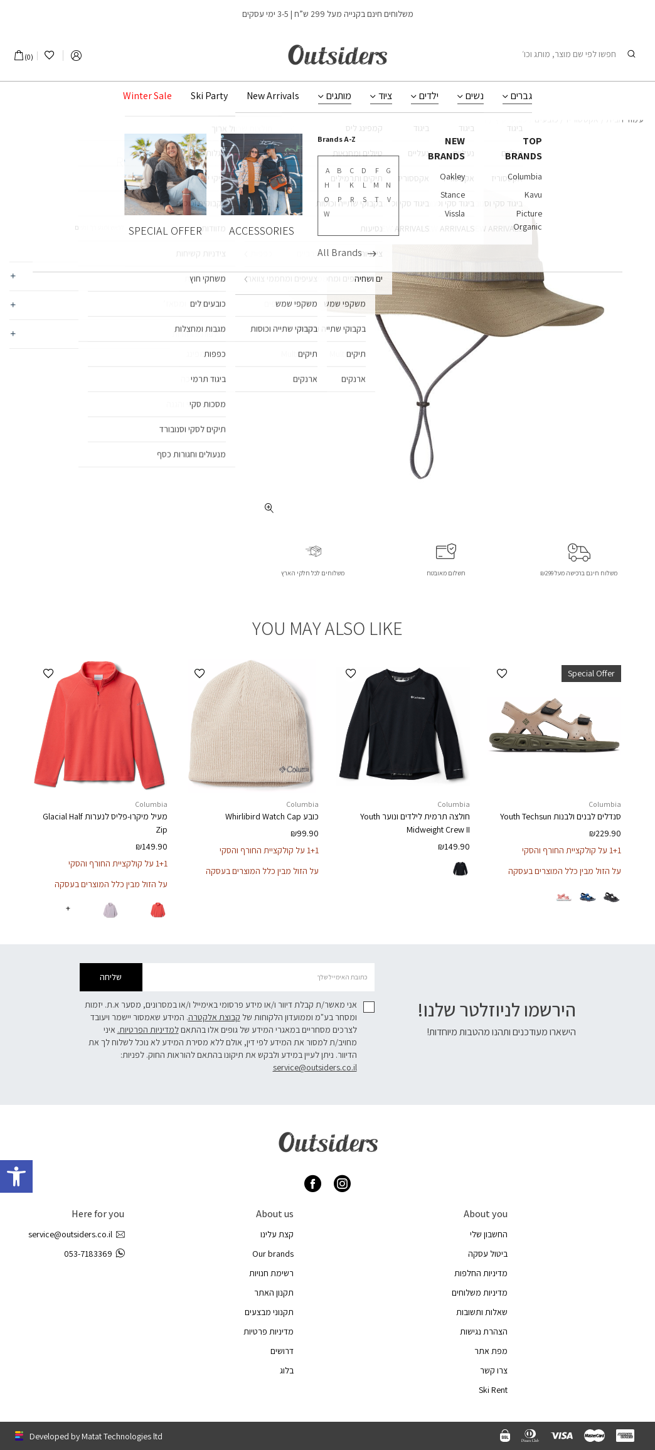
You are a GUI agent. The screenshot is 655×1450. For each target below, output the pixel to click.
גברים (521, 96)
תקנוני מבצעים (269, 1312)
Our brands (273, 1253)
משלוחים (213, 305)
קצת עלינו (277, 1234)
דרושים (282, 1351)
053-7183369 (94, 1254)
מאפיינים (213, 276)
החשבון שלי (489, 1234)
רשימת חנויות (271, 1273)
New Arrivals (273, 96)
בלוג (287, 1370)
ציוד (385, 96)
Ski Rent (493, 1389)
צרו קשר (494, 1370)
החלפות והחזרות (200, 333)
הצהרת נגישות (484, 1331)
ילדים (429, 96)
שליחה (111, 977)
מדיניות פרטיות (268, 1331)
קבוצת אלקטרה (214, 1017)
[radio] (611, 897)
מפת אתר (491, 1351)
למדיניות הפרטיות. (148, 1029)
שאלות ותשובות (482, 1312)
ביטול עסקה (488, 1253)
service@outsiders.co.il (315, 1067)
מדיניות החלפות (481, 1273)
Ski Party (209, 96)
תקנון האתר (274, 1292)
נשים (475, 96)
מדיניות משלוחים (480, 1292)
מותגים (338, 96)
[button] (501, 673)
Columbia (203, 141)
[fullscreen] (269, 508)
